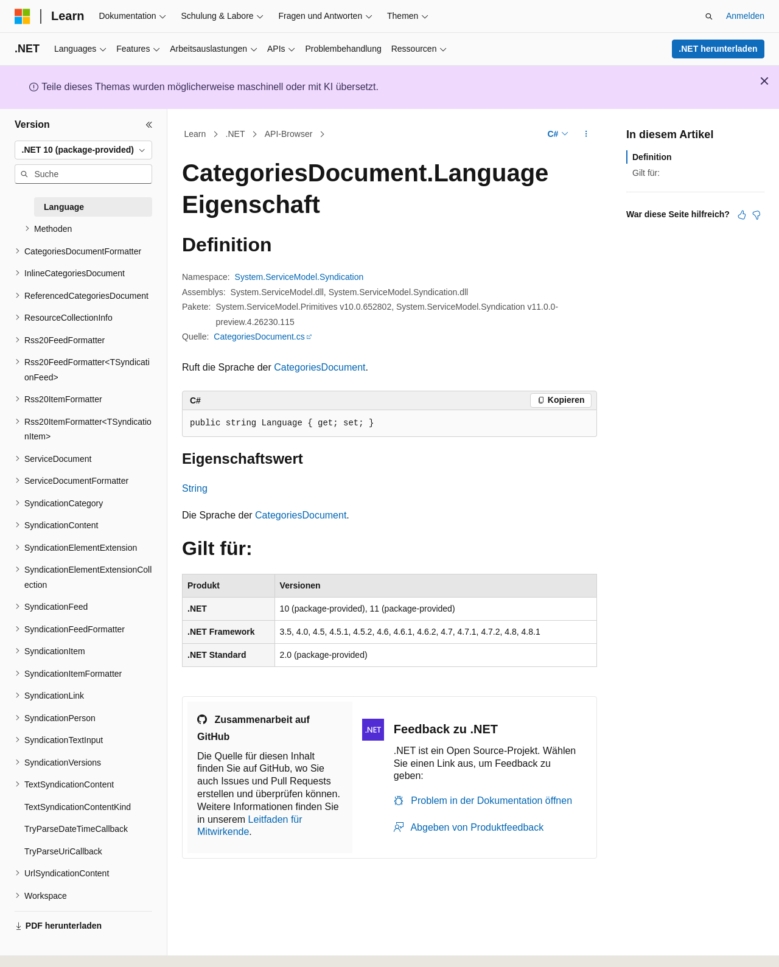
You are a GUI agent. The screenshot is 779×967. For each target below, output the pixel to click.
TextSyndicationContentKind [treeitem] (77, 807)
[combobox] (83, 150)
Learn (195, 134)
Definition (652, 157)
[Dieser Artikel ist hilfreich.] (742, 215)
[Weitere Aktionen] (586, 134)
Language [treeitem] (64, 207)
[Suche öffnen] (709, 16)
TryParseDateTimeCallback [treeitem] (76, 829)
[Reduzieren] (149, 125)
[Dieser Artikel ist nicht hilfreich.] (756, 215)
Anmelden (745, 16)
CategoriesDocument (319, 367)
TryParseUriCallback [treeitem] (63, 851)
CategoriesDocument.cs (259, 336)
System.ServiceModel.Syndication (299, 277)
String (195, 488)
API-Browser (289, 134)
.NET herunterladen (718, 49)
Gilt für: (646, 173)
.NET (235, 134)
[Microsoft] (22, 16)
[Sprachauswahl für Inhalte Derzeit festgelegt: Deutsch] (43, 947)
